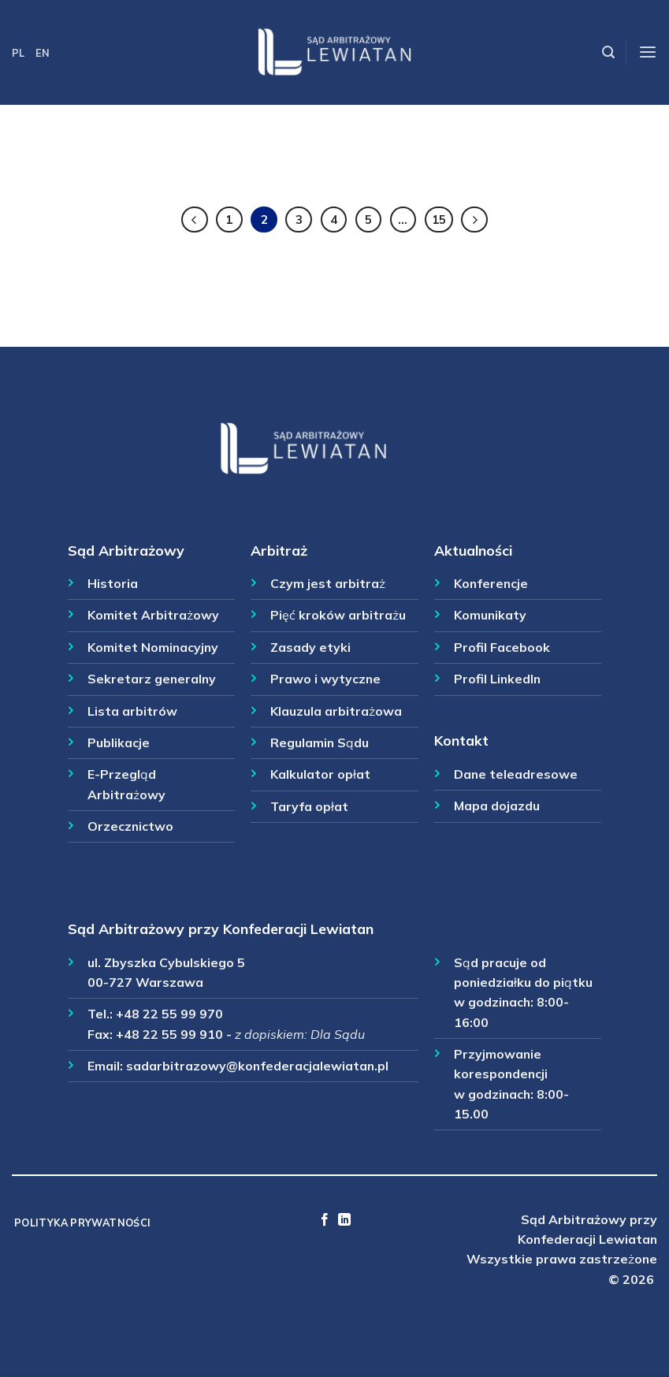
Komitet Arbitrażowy (153, 615)
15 (439, 219)
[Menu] (647, 52)
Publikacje (118, 742)
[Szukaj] (608, 52)
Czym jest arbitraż (327, 583)
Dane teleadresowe (516, 774)
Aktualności (473, 550)
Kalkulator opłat (320, 774)
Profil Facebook (502, 647)
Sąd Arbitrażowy (126, 550)
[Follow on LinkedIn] (344, 1220)
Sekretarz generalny (151, 679)
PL (18, 53)
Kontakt (461, 740)
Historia (112, 583)
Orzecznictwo (130, 826)
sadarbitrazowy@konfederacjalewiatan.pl (257, 1066)
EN (42, 53)
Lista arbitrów (132, 711)
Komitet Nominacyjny (152, 647)
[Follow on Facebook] (324, 1220)
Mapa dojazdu (497, 805)
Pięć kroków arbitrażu (338, 615)
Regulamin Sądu (319, 742)
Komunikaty (490, 615)
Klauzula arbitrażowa (336, 711)
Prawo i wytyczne (325, 679)
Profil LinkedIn (497, 679)
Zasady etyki (310, 647)
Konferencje (491, 583)
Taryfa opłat (309, 806)
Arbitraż (279, 550)
